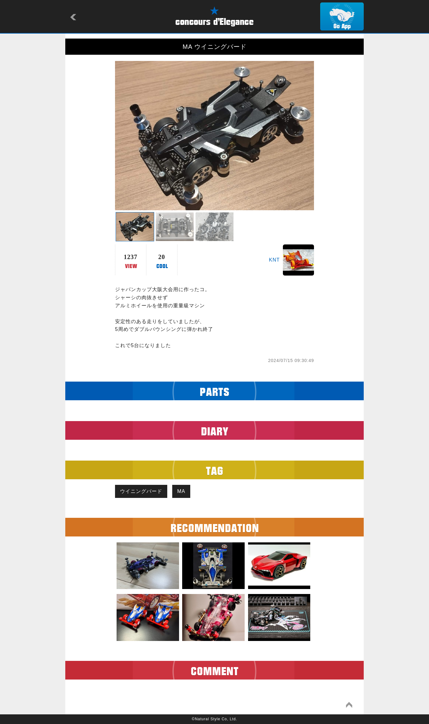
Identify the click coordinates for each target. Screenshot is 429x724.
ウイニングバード (141, 491)
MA (181, 491)
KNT (274, 259)
